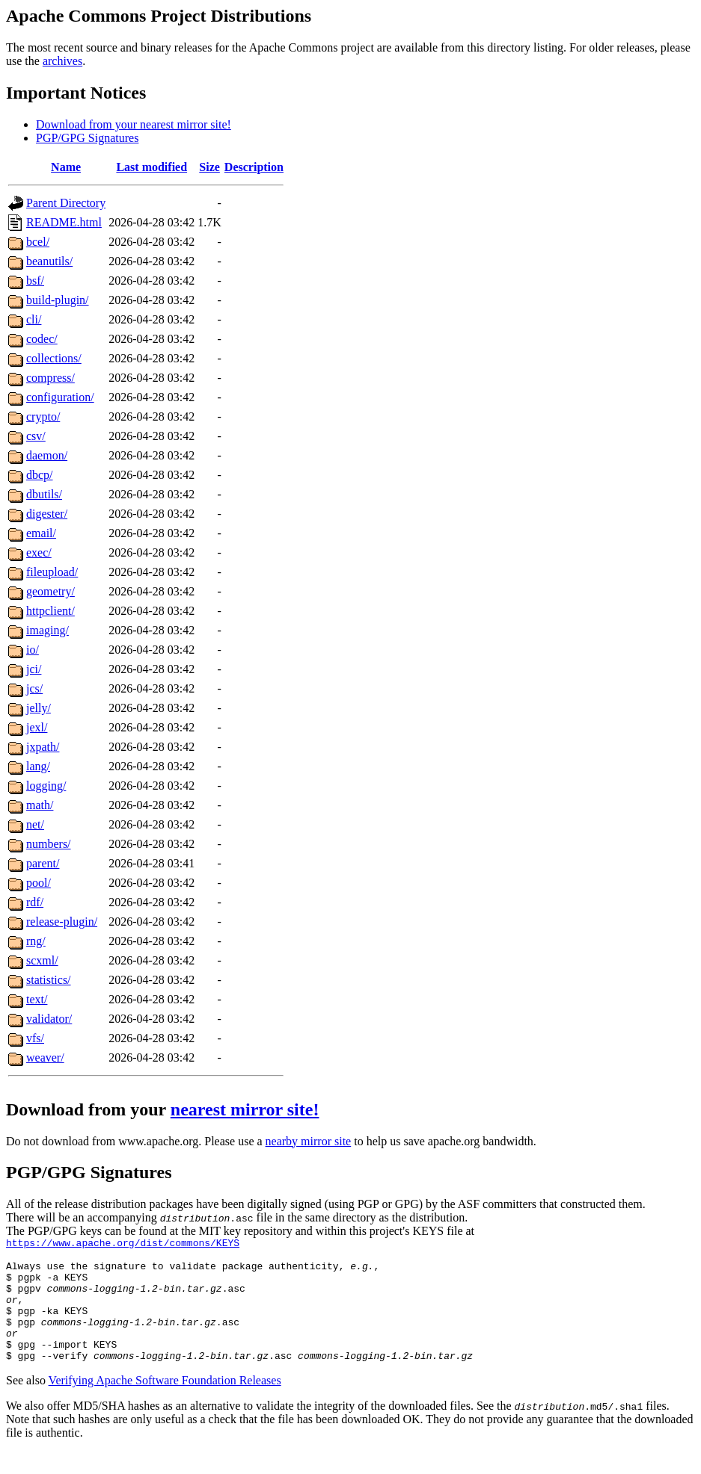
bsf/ (35, 280)
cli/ (33, 319)
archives (62, 61)
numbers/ (48, 843)
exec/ (39, 552)
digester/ (46, 513)
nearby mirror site (309, 1141)
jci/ (33, 669)
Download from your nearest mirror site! (133, 124)
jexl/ (36, 727)
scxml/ (42, 960)
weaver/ (45, 1057)
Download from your (88, 1109)
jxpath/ (42, 746)
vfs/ (35, 1038)
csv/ (36, 436)
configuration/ (60, 397)
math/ (39, 805)
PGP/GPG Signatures (87, 137)
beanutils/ (49, 261)
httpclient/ (50, 610)
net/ (35, 824)
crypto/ (43, 416)
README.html (64, 222)
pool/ (38, 882)
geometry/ (50, 591)
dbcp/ (39, 474)
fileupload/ (52, 572)
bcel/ (37, 241)
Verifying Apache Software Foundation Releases (165, 1402)
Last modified (151, 167)
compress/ (50, 377)
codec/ (42, 338)
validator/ (49, 1018)
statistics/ (48, 979)
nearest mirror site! (245, 1109)
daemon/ (46, 455)
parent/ (42, 863)
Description (254, 167)
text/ (36, 999)
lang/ (38, 766)
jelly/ (38, 708)
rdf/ (34, 902)
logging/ (46, 785)
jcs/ (34, 688)
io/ (32, 649)
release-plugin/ (61, 921)
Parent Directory (65, 202)
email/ (41, 533)
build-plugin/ (57, 300)
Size (209, 167)
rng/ (36, 941)
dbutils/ (44, 494)
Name (66, 167)
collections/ (54, 358)
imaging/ (47, 630)
